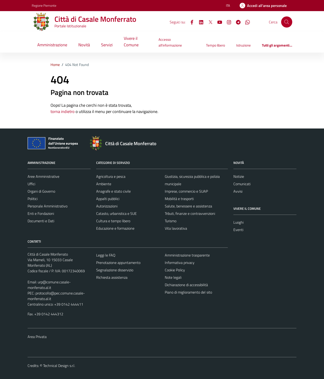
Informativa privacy (179, 262)
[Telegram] (236, 22)
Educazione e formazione (115, 228)
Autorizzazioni (107, 206)
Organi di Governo (41, 191)
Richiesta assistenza (111, 277)
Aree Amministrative (43, 176)
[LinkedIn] (199, 22)
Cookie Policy (175, 270)
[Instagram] (227, 22)
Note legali (173, 277)
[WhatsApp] (245, 22)
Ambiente (103, 184)
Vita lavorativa (176, 228)
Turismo (170, 221)
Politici (33, 198)
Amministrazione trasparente (187, 255)
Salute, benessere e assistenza (188, 206)
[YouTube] (217, 22)
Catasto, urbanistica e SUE (116, 213)
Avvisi (237, 191)
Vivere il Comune (131, 41)
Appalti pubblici (107, 198)
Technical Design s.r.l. (59, 365)
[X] (208, 22)
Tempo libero (215, 45)
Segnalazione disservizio (114, 270)
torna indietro (63, 111)
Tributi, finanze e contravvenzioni (190, 213)
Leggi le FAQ (105, 255)
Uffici (31, 184)
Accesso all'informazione (170, 42)
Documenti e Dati (41, 221)
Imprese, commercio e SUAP (186, 191)
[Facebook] (190, 22)
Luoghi (238, 222)
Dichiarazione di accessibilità (186, 285)
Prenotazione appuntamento (118, 262)
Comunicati (242, 184)
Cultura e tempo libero (113, 221)
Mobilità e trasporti (179, 198)
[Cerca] (286, 22)
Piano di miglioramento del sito (188, 292)
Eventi (238, 229)
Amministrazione (52, 45)
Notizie (238, 176)
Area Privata (37, 336)
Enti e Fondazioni (41, 213)
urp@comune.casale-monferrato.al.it (49, 284)
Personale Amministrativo (47, 206)
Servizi (107, 45)
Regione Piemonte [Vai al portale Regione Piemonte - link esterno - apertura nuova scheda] (44, 5)
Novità (84, 45)
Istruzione (243, 45)
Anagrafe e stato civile (113, 191)
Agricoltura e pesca (110, 176)
